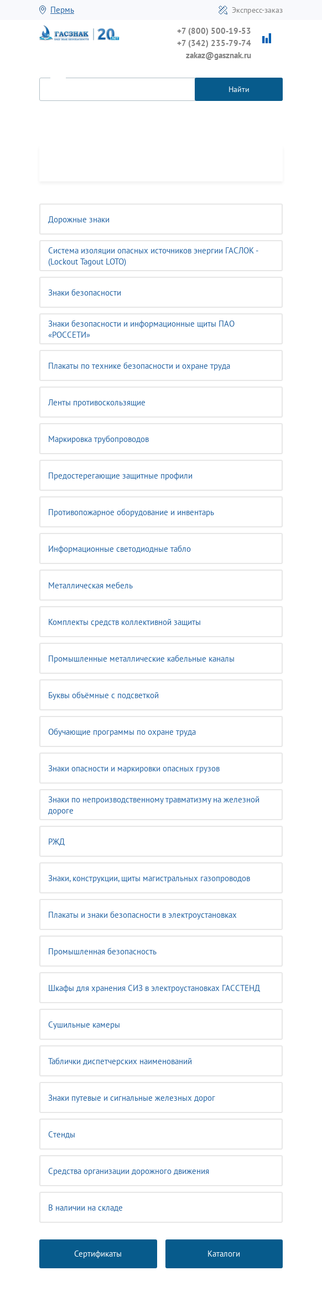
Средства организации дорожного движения (128, 1171)
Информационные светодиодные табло (119, 548)
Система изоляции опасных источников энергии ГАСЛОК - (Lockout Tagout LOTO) (153, 256)
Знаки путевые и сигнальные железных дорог (131, 1097)
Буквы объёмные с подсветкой (103, 695)
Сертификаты (98, 1253)
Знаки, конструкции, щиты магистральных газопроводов (149, 878)
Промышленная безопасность (102, 951)
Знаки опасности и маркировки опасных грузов (134, 768)
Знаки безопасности (84, 292)
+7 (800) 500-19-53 (214, 31)
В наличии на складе (85, 1207)
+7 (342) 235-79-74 (214, 43)
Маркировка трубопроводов (98, 439)
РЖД (56, 841)
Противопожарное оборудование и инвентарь (131, 512)
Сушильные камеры (84, 1024)
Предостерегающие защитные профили (120, 475)
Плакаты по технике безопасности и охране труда (139, 365)
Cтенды (61, 1134)
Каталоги (223, 1253)
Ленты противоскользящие (97, 402)
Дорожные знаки (79, 219)
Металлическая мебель (90, 585)
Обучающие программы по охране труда (122, 731)
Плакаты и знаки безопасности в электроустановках (142, 914)
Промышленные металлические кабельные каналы (141, 658)
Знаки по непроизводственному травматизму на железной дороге (153, 805)
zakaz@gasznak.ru (218, 55)
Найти (239, 89)
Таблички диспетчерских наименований (120, 1061)
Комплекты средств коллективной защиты (124, 622)
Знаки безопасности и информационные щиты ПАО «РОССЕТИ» (141, 329)
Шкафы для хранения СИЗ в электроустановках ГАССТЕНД (154, 988)
